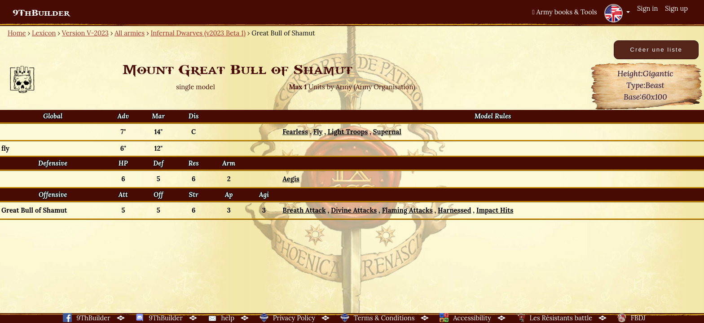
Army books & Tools (564, 12)
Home (17, 33)
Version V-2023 (85, 33)
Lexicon (44, 33)
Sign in (647, 8)
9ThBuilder (41, 13)
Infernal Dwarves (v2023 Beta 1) (198, 33)
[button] (617, 13)
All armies (129, 33)
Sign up (676, 8)
